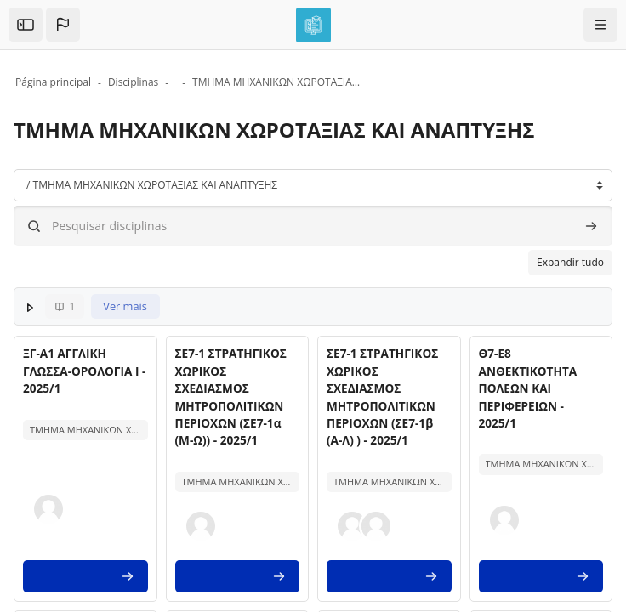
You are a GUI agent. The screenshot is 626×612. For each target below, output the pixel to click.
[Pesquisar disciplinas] (313, 226)
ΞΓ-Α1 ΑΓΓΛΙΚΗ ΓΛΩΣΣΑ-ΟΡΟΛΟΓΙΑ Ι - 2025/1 (84, 370)
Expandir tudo (570, 262)
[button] (63, 25)
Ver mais (125, 306)
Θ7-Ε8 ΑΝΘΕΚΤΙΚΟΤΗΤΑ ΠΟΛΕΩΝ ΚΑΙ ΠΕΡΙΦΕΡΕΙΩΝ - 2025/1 (528, 388)
